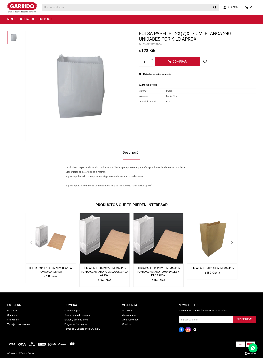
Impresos (45, 19)
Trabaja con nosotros (18, 324)
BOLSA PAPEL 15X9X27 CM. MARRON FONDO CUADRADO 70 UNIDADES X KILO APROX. (104, 271)
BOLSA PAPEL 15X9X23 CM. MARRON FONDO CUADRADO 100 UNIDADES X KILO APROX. (158, 271)
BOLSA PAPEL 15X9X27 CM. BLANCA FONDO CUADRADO (50, 270)
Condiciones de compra (77, 315)
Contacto (27, 19)
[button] (233, 250)
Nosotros (12, 310)
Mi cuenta (127, 310)
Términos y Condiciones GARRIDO (82, 329)
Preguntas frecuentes (75, 324)
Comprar (180, 62)
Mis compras (129, 315)
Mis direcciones (130, 319)
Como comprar (72, 310)
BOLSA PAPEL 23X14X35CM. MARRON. (212, 268)
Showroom (13, 319)
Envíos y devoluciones (76, 319)
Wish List (126, 324)
